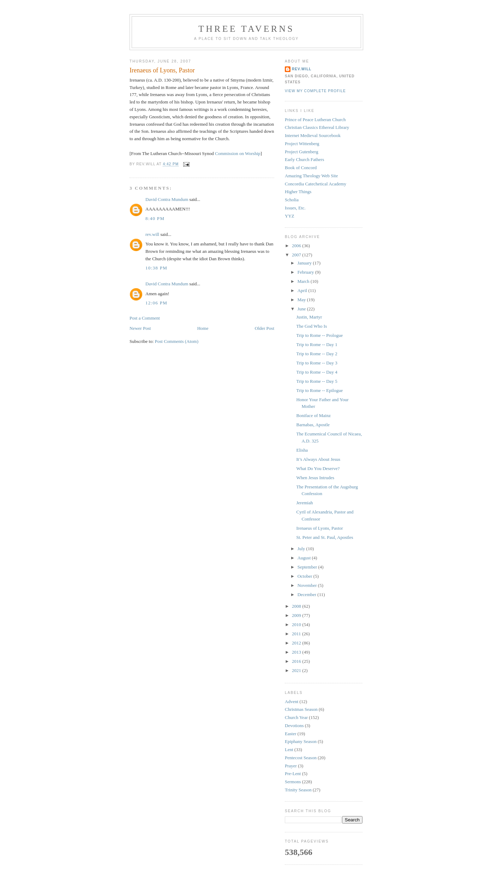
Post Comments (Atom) (177, 341)
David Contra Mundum (166, 199)
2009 (297, 615)
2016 (297, 661)
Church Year (296, 717)
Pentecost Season (301, 757)
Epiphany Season (301, 741)
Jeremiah (304, 502)
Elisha (302, 450)
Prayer (291, 765)
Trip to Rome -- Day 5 (316, 381)
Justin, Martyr (309, 317)
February (306, 272)
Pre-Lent (293, 773)
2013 (297, 652)
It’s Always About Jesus (318, 459)
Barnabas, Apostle (313, 424)
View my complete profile (315, 91)
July (302, 548)
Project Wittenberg (302, 143)
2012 (297, 643)
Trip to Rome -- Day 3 (316, 362)
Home (203, 328)
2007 (297, 254)
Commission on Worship (237, 153)
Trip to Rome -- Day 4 (316, 372)
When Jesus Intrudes (315, 477)
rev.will (152, 234)
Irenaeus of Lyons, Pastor (162, 70)
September (308, 567)
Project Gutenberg (301, 151)
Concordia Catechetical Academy (315, 183)
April (303, 290)
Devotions (294, 725)
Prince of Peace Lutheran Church (315, 119)
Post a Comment (145, 318)
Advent (291, 701)
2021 (297, 670)
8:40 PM (154, 218)
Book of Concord (301, 167)
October (305, 576)
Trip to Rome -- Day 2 (316, 353)
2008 (297, 606)
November (308, 585)
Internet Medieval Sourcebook (313, 135)
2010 (297, 624)
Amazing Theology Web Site (311, 175)
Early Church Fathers (304, 159)
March (304, 281)
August (305, 557)
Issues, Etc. (295, 207)
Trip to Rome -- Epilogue (319, 390)
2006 (297, 245)
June (302, 308)
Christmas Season (301, 709)
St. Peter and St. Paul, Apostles (324, 537)
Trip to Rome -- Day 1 (316, 344)
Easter (290, 733)
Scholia (292, 199)
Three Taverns (246, 29)
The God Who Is (311, 326)
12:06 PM (156, 302)
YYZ (289, 216)
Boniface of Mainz (313, 415)
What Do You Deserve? (318, 468)
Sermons (293, 781)
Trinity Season (298, 789)
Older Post (264, 328)
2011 (297, 633)
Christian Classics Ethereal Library (317, 127)
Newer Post (140, 328)
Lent (289, 749)
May (302, 299)
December (308, 594)
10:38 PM (156, 267)
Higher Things (298, 191)
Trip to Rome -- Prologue (319, 335)
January (305, 263)
